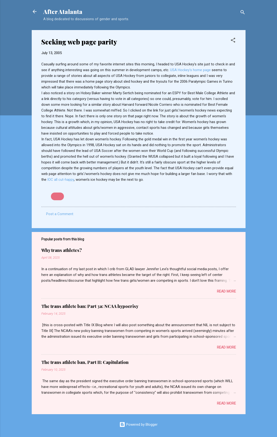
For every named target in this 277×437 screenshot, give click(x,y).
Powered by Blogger (138, 424)
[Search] (243, 13)
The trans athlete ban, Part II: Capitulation (85, 362)
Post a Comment (59, 214)
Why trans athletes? (61, 250)
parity (57, 196)
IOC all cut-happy (60, 179)
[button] (233, 41)
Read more (226, 291)
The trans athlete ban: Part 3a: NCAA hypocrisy (89, 306)
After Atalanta (62, 11)
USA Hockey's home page (191, 70)
